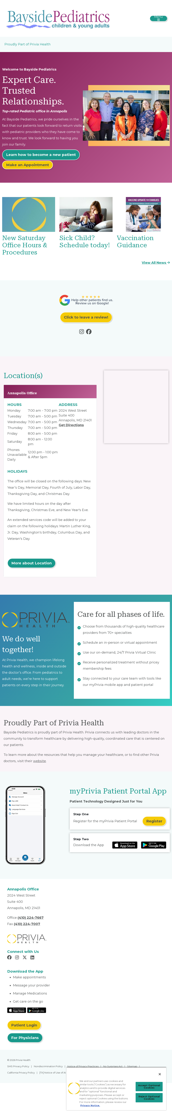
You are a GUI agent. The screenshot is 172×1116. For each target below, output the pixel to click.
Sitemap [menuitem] (132, 1066)
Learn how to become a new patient (41, 155)
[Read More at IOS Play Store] (16, 1010)
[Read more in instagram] (82, 332)
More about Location (31, 563)
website (39, 761)
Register (154, 821)
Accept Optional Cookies (149, 1086)
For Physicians (25, 1038)
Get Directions (71, 425)
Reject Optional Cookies (149, 1097)
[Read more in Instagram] (17, 958)
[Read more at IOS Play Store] (124, 845)
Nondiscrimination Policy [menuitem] (48, 1066)
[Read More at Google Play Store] (36, 1010)
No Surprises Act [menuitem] (112, 1066)
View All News (156, 263)
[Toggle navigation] (158, 18)
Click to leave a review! (86, 317)
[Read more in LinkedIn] (32, 958)
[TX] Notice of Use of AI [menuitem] (52, 1072)
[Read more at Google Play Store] (153, 845)
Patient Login (24, 1025)
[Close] (160, 1074)
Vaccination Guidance (135, 241)
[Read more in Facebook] (10, 958)
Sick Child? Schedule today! (84, 241)
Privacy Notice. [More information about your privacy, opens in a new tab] (90, 1105)
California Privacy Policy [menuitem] (21, 1072)
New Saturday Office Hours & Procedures (24, 245)
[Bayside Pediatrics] (59, 18)
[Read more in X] (25, 958)
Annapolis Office (22, 393)
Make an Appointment (27, 165)
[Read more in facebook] (89, 332)
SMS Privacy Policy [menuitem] (18, 1066)
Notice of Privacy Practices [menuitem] (83, 1066)
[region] (116, 1088)
